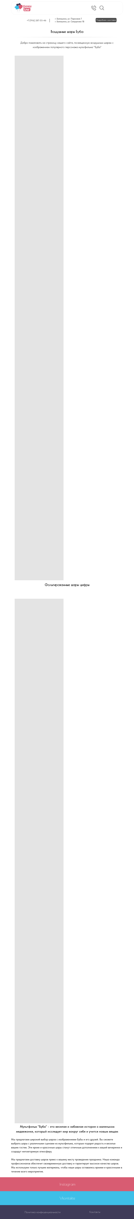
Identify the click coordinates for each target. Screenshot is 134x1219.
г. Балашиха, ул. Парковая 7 (68, 18)
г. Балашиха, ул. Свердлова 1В (69, 21)
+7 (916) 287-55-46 (36, 20)
